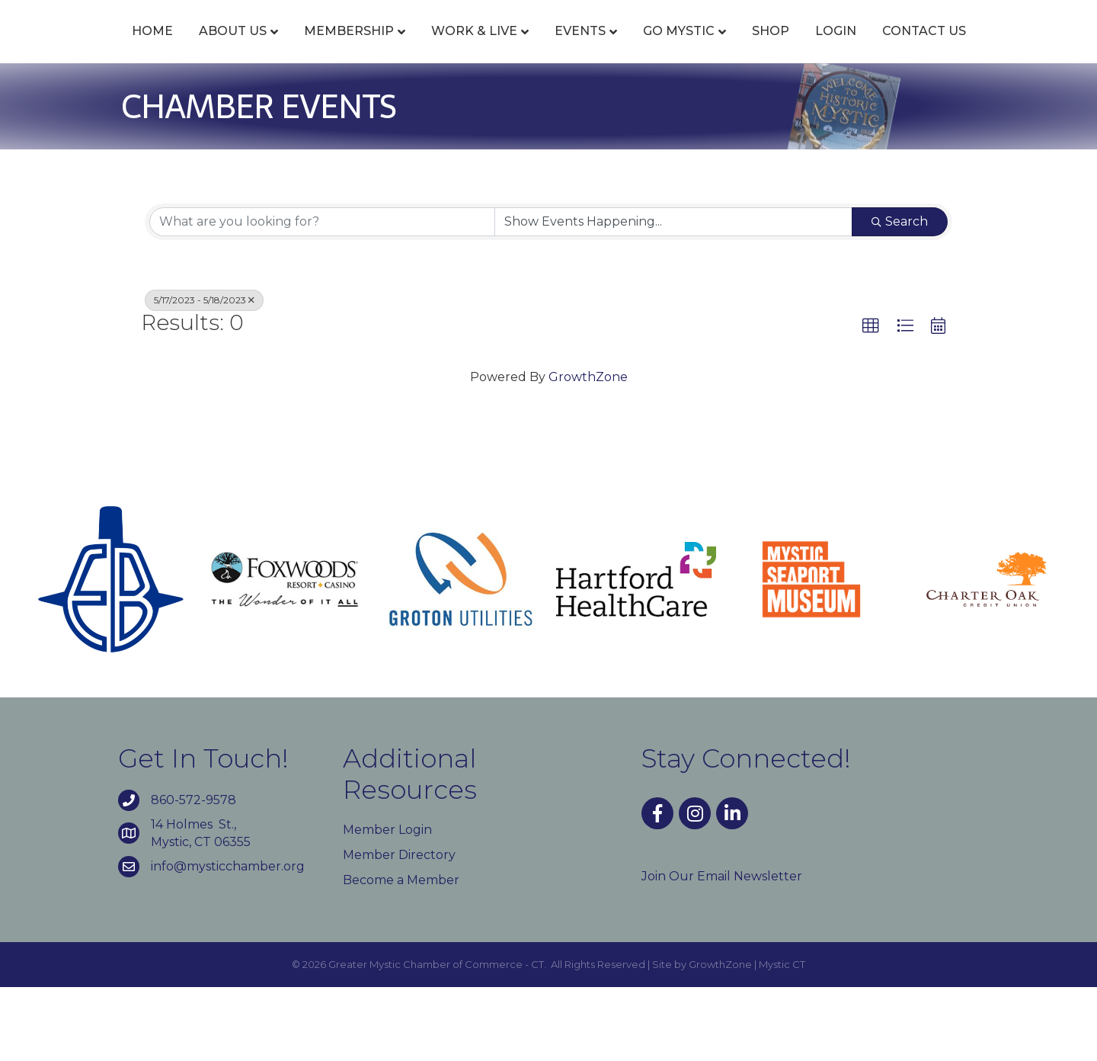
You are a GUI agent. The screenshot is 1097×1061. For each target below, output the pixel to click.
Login (978, 47)
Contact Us (548, 105)
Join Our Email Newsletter (721, 949)
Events (547, 47)
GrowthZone (588, 451)
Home (119, 47)
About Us (200, 47)
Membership (316, 47)
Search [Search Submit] (900, 294)
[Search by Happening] (673, 294)
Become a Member (401, 954)
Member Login (387, 903)
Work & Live (441, 47)
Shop (913, 47)
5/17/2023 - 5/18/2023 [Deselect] (204, 373)
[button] (871, 399)
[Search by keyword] (322, 294)
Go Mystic (821, 47)
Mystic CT (782, 1038)
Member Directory (399, 928)
